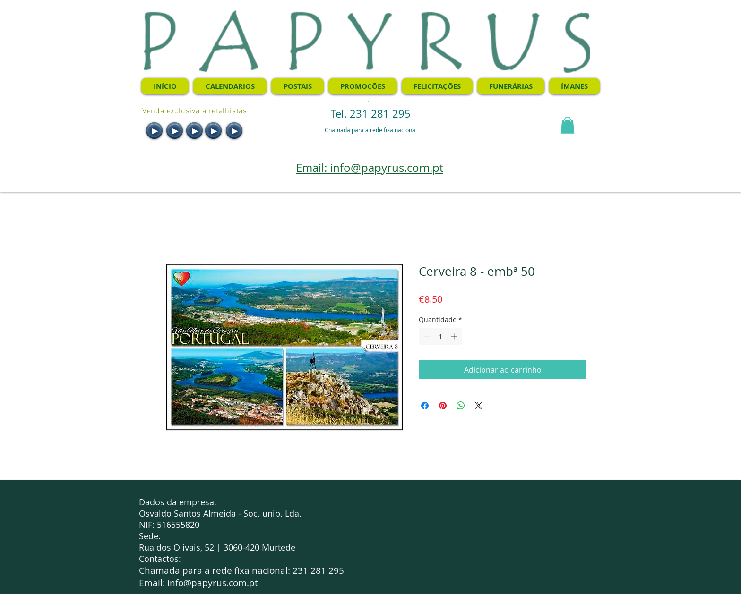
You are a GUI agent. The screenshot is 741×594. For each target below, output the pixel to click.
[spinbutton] (440, 336)
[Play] (154, 130)
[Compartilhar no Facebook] (425, 405)
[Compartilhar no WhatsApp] (460, 405)
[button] (567, 125)
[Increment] (455, 336)
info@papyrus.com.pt (212, 583)
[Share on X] (478, 405)
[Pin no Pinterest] (442, 405)
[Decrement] (426, 336)
